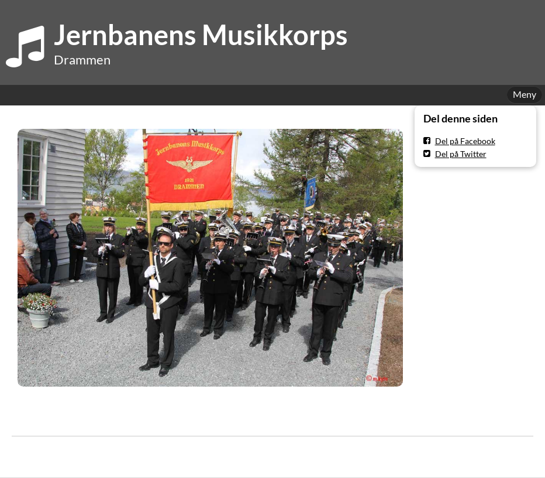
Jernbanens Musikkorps (201, 34)
